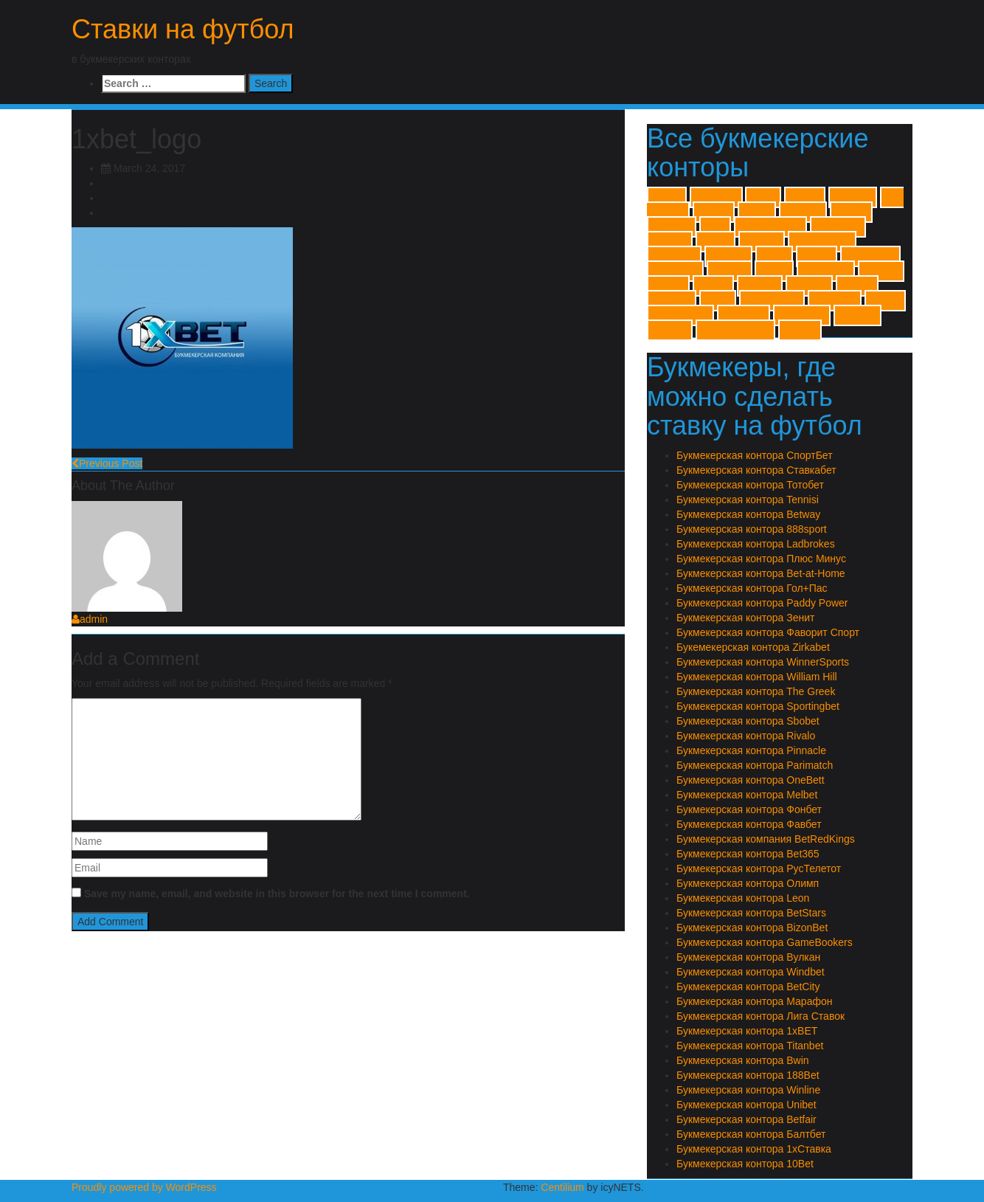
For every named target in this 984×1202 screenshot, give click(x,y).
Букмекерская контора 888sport (751, 529)
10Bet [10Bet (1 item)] (763, 197)
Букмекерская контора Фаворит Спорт (767, 632)
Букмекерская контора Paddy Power (762, 603)
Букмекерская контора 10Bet (745, 1164)
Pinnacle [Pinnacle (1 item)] (728, 256)
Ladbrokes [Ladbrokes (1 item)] (838, 226)
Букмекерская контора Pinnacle (751, 750)
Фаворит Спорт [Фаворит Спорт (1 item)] (735, 330)
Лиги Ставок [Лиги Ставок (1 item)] (772, 300)
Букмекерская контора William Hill (756, 677)
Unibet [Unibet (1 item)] (774, 271)
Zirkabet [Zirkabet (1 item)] (759, 285)
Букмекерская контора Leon (742, 898)
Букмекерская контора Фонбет (749, 809)
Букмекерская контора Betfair (746, 1119)
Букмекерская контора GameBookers (764, 942)
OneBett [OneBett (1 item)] (762, 241)
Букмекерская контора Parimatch (754, 765)
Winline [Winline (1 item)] (668, 285)
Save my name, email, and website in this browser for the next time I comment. (277, 893)
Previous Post (107, 463)
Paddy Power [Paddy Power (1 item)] (822, 241)
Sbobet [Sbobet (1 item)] (816, 256)
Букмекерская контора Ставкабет (756, 470)
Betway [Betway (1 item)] (851, 212)
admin (90, 619)
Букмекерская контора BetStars (751, 913)
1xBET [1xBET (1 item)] (667, 197)
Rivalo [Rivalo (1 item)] (774, 256)
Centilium (562, 1187)
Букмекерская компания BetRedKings (765, 839)
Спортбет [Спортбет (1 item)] (743, 315)
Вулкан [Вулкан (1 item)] (857, 285)
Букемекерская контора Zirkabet (753, 647)
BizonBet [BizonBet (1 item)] (671, 226)
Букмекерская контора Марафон (754, 1001)
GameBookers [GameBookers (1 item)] (770, 226)
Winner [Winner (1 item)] (713, 285)
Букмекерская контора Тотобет (750, 485)
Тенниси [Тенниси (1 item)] (857, 315)
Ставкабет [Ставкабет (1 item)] (801, 315)
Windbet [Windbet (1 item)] (881, 271)
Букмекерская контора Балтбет (750, 1134)
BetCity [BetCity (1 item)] (714, 212)
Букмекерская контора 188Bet (748, 1075)
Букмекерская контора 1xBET (746, 1031)
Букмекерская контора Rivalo (745, 736)
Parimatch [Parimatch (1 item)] (674, 256)
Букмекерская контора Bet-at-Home (760, 573)
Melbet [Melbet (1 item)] (715, 241)
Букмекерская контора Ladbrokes (755, 544)
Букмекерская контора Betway (748, 514)
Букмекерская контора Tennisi (747, 499)
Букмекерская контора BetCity (748, 986)
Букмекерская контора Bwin (742, 1060)
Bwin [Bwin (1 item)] (715, 226)
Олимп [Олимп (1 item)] (885, 300)
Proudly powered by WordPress (144, 1187)
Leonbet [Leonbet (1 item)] (669, 241)
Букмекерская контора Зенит (745, 618)
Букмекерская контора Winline (748, 1090)
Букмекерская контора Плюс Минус (761, 558)
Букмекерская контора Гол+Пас (752, 588)
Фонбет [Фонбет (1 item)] (800, 330)
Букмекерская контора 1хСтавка (753, 1149)
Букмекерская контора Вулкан (748, 957)
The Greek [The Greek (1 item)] (675, 271)
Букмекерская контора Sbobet (748, 721)
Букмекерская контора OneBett (750, 780)
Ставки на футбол (183, 29)
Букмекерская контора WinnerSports (762, 662)
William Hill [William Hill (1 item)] (826, 271)
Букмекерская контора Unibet (746, 1105)
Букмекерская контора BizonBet (752, 927)
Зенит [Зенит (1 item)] (717, 300)
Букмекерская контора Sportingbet (757, 706)
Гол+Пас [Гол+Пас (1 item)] (671, 300)
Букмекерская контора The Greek (755, 691)
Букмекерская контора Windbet (750, 972)
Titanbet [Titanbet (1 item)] (729, 271)
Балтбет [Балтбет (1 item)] (809, 285)
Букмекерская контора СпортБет (754, 455)
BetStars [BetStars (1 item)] (803, 212)
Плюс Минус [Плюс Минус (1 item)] (680, 315)
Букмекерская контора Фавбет (749, 824)
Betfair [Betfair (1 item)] (757, 212)
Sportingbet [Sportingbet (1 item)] (870, 256)
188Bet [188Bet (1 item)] (804, 197)
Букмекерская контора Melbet (746, 795)
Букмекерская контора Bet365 (748, 854)
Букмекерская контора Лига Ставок (760, 1016)
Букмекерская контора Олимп (747, 883)
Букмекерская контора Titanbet (749, 1045)
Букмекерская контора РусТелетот (758, 868)
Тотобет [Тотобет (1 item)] (669, 330)
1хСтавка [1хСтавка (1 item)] (716, 197)
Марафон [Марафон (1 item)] (834, 300)
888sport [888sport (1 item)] (853, 197)
